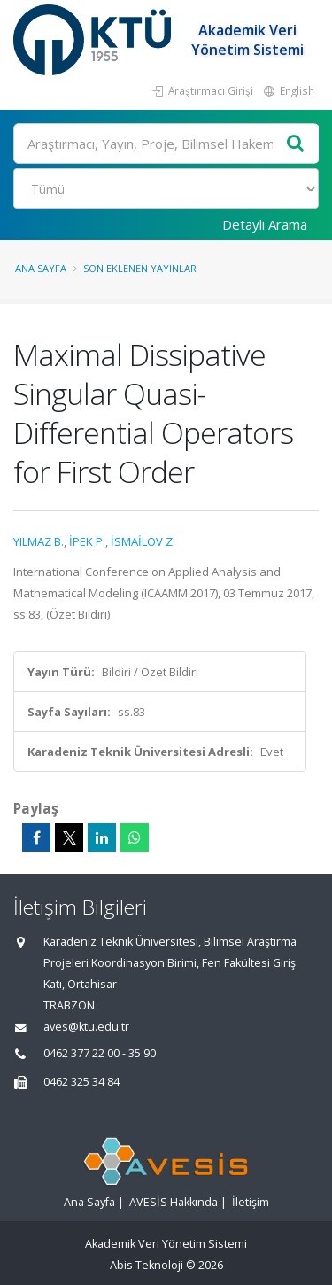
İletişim (250, 1202)
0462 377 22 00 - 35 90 (99, 1053)
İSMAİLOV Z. (143, 541)
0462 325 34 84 (81, 1081)
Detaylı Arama (264, 224)
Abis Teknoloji (146, 1265)
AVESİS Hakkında (173, 1202)
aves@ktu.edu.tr (86, 1026)
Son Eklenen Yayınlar (140, 268)
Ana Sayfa (40, 268)
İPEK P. (87, 541)
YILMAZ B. (38, 541)
